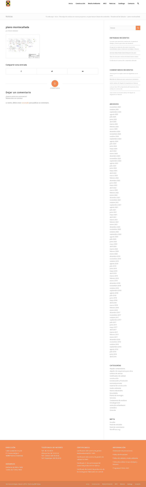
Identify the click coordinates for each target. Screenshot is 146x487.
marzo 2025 (114, 124)
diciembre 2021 (115, 198)
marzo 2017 (114, 332)
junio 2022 (113, 183)
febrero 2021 (114, 222)
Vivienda (113, 410)
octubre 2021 (114, 202)
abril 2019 (113, 273)
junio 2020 (113, 241)
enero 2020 (113, 254)
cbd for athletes (114, 83)
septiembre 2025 (115, 112)
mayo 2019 (113, 271)
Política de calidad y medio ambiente (125, 458)
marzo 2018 (114, 305)
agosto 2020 (114, 237)
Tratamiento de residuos (118, 400)
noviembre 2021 (115, 200)
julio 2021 (113, 210)
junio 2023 (113, 168)
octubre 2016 (114, 344)
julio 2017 (113, 322)
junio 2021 (113, 212)
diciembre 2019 (115, 256)
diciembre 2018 (115, 283)
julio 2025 (113, 117)
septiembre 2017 (115, 320)
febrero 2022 (114, 193)
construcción (114, 378)
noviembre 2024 (115, 134)
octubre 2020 (114, 232)
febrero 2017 (114, 334)
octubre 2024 (114, 136)
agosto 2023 (114, 163)
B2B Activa (37, 484)
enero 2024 (113, 153)
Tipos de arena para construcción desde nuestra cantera (124, 56)
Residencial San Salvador (118, 16)
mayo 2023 (113, 171)
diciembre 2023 (115, 156)
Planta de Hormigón (116, 395)
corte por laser (113, 87)
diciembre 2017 (115, 312)
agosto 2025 (114, 114)
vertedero (113, 408)
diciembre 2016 (115, 339)
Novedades (114, 393)
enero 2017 (113, 337)
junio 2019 (113, 268)
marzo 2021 (114, 220)
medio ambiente (115, 388)
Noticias (9, 16)
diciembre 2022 (115, 180)
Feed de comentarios (117, 427)
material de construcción (118, 386)
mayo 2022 (113, 185)
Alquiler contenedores (117, 369)
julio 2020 (113, 239)
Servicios (113, 398)
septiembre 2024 (115, 139)
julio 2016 (113, 352)
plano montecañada (17, 27)
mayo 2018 (113, 300)
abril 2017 (113, 330)
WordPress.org (115, 429)
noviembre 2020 (115, 229)
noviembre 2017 (115, 315)
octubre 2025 (114, 109)
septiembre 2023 (115, 161)
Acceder (112, 422)
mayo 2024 (113, 149)
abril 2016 (113, 357)
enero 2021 (113, 224)
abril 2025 (113, 122)
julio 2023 (113, 166)
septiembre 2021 (115, 205)
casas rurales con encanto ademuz (118, 92)
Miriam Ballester (13, 31)
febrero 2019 (114, 278)
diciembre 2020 (115, 227)
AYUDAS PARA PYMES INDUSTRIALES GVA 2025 (123, 53)
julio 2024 (113, 144)
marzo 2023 (114, 176)
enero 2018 (113, 310)
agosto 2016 (114, 349)
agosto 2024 (114, 141)
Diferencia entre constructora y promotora (127, 79)
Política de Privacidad (120, 454)
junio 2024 (113, 146)
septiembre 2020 (115, 234)
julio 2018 (113, 295)
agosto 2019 (114, 264)
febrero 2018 (114, 308)
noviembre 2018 (115, 286)
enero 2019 (113, 281)
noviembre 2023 (115, 158)
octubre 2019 (114, 261)
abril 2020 (113, 246)
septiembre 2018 (115, 290)
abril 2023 (113, 173)
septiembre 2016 (115, 347)
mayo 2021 (113, 215)
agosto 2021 (114, 207)
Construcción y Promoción (119, 381)
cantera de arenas (116, 373)
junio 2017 (113, 325)
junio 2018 (113, 298)
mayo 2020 (113, 244)
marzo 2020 (114, 249)
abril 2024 (113, 151)
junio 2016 (113, 354)
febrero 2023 (114, 178)
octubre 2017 (114, 317)
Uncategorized (115, 403)
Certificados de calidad (118, 376)
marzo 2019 (114, 276)
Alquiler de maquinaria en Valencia (129, 83)
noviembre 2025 (115, 107)
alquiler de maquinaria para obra (121, 371)
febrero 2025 (114, 127)
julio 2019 (113, 266)
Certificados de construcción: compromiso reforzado (123, 60)
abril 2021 (113, 217)
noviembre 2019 (115, 259)
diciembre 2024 (115, 131)
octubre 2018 (114, 288)
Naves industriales (116, 391)
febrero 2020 (114, 251)
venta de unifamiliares (117, 405)
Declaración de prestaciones (123, 451)
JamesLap (112, 73)
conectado (25, 103)
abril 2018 (113, 303)
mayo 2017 (113, 327)
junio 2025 (113, 119)
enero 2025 (113, 129)
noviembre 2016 (115, 342)
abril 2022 (113, 188)
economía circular (116, 383)
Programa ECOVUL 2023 (121, 468)
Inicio (56, 16)
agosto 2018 (114, 293)
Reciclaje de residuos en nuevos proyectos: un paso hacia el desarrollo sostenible (85, 16)
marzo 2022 (114, 190)
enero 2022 (113, 195)
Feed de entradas (116, 425)
